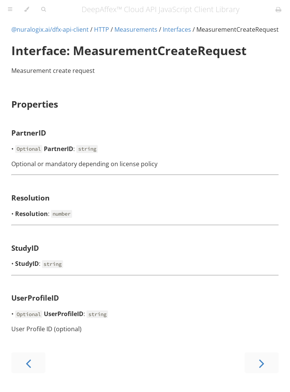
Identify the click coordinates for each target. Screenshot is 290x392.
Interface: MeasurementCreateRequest (129, 50)
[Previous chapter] (28, 362)
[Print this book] (278, 9)
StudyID (25, 248)
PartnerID (28, 132)
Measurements (135, 29)
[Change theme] (26, 9)
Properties (34, 104)
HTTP (101, 29)
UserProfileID (35, 297)
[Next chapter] (262, 362)
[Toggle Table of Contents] (10, 9)
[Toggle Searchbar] (43, 9)
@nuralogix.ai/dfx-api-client (50, 29)
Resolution (30, 197)
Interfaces (177, 29)
